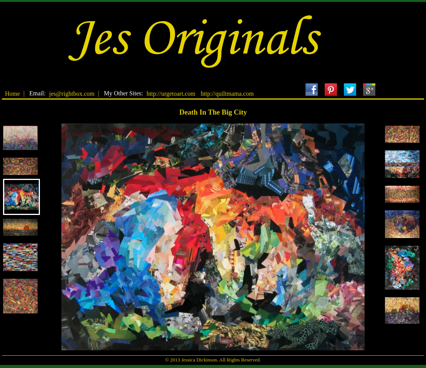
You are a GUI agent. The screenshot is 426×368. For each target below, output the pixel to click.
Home (12, 93)
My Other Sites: (123, 93)
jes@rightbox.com (71, 93)
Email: (37, 93)
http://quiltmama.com (227, 93)
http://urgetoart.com (171, 93)
